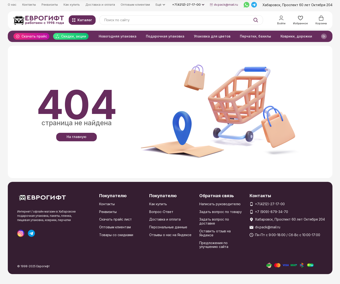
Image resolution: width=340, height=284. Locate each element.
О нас (12, 4)
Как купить (72, 4)
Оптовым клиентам (135, 4)
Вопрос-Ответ (161, 212)
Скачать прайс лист (115, 219)
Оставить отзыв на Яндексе (215, 233)
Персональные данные (168, 227)
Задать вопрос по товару (220, 212)
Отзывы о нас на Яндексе (170, 235)
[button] (324, 36)
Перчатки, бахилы (255, 36)
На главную (76, 137)
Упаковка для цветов (212, 36)
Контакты (29, 4)
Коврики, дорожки (296, 36)
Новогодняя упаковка (117, 36)
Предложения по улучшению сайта (213, 245)
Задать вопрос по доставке (214, 221)
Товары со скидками (116, 235)
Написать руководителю (220, 204)
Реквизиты (50, 4)
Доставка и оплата (100, 4)
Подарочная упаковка (165, 36)
